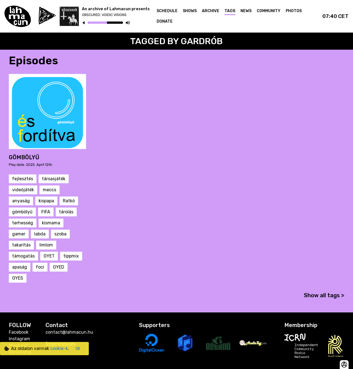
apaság (19, 267)
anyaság (21, 200)
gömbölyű (22, 211)
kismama (51, 222)
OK (78, 348)
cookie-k (59, 348)
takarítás (21, 245)
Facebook (18, 332)
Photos (294, 11)
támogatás (23, 256)
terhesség (22, 222)
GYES (17, 278)
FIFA (45, 211)
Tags (229, 11)
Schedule (167, 11)
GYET (49, 256)
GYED (58, 267)
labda (40, 234)
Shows (190, 11)
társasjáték (53, 178)
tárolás (66, 211)
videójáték (23, 189)
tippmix (71, 256)
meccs (49, 189)
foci (40, 267)
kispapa (46, 200)
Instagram (19, 338)
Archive (210, 11)
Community (268, 11)
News (246, 11)
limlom (46, 245)
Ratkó (69, 200)
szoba (60, 234)
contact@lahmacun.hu (69, 332)
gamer (18, 234)
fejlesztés (22, 178)
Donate (165, 21)
